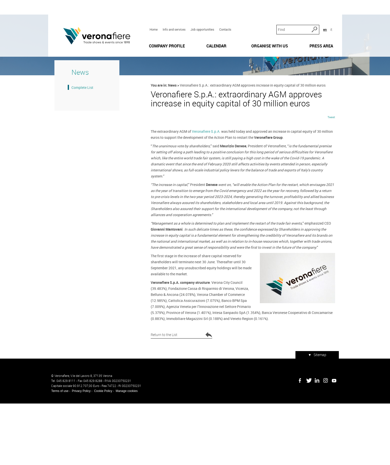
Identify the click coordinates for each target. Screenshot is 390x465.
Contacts (224, 13)
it (334, 12)
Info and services (173, 13)
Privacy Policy (78, 452)
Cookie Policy (100, 452)
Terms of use (56, 452)
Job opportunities (201, 13)
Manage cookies (123, 452)
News (171, 125)
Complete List (76, 127)
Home (152, 13)
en (328, 12)
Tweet (334, 189)
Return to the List (181, 401)
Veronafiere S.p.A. (205, 203)
